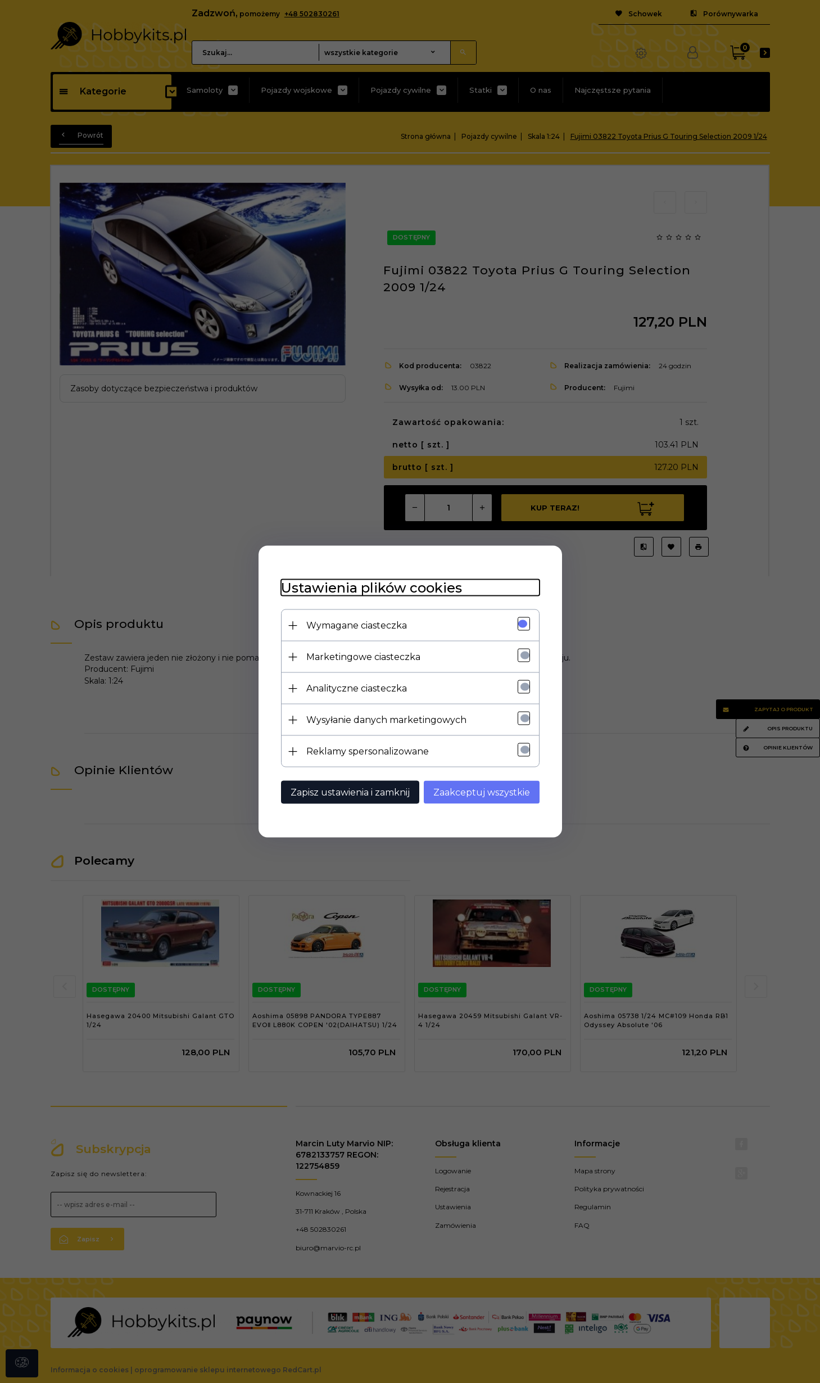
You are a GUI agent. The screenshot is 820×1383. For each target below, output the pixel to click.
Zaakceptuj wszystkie (481, 792)
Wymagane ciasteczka (356, 625)
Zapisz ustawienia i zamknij (350, 792)
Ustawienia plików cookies (371, 588)
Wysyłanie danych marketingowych (386, 720)
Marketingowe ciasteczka (363, 657)
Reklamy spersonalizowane (367, 751)
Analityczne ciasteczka (356, 688)
